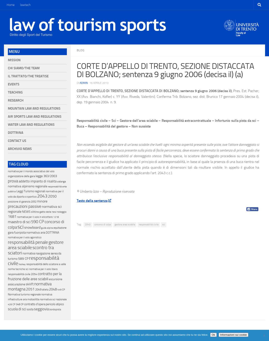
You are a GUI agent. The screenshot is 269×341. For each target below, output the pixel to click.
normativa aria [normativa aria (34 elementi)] (35, 232)
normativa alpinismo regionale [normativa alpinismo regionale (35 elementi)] (27, 186)
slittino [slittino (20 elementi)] (35, 211)
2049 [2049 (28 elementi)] (38, 289)
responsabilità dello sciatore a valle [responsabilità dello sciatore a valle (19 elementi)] (46, 264)
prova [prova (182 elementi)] (13, 181)
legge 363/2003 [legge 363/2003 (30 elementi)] (46, 176)
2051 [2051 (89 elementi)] (30, 289)
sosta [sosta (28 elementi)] (30, 309)
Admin (84, 83)
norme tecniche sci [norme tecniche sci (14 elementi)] (18, 269)
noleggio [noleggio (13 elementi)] (61, 211)
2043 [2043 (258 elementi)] (42, 196)
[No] (264, 335)
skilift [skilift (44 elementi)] (30, 284)
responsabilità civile (148, 224)
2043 (87, 224)
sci (163, 224)
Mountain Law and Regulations (34, 108)
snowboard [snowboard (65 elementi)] (32, 227)
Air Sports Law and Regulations (34, 116)
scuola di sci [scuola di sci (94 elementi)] (17, 309)
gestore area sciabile (125, 224)
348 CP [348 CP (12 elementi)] (20, 304)
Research (15, 100)
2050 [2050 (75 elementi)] (52, 196)
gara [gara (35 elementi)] (11, 232)
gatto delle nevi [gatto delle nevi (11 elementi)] (48, 211)
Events (13, 84)
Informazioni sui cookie (233, 334)
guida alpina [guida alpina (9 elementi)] (47, 227)
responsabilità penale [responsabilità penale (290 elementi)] (28, 242)
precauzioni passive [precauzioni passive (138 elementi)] (24, 206)
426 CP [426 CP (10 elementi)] (11, 304)
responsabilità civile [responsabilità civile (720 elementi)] (33, 260)
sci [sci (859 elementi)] (21, 227)
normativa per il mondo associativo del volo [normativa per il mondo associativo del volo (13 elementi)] (31, 171)
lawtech (25, 5)
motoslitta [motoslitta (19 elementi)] (33, 299)
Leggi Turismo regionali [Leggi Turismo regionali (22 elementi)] (31, 191)
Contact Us (17, 141)
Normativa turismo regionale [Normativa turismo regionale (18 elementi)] (24, 294)
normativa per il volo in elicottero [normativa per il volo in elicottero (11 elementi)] (35, 216)
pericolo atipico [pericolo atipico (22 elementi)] (55, 304)
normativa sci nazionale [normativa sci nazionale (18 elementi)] (53, 299)
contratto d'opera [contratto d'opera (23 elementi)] (34, 304)
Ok (213, 334)
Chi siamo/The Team (24, 68)
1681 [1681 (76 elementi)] (12, 216)
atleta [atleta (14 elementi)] (45, 289)
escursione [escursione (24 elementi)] (55, 279)
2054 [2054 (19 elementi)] (34, 274)
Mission (14, 60)
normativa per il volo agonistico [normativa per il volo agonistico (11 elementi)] (24, 237)
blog (80, 50)
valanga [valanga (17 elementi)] (61, 181)
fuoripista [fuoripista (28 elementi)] (20, 232)
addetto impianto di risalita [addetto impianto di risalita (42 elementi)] (37, 181)
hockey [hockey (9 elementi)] (22, 264)
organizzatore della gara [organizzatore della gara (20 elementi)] (21, 176)
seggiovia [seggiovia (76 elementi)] (41, 309)
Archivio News (20, 149)
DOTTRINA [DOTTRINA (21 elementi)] (52, 232)
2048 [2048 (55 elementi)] (53, 289)
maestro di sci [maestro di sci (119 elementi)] (19, 221)
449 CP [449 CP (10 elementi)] (61, 289)
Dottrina (15, 133)
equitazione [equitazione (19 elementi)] (59, 227)
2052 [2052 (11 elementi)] (33, 201)
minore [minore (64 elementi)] (42, 201)
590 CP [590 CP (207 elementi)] (37, 221)
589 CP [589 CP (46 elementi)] (23, 259)
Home (11, 5)
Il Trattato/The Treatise (28, 76)
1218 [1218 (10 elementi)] (56, 217)
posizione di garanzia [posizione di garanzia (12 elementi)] (19, 201)
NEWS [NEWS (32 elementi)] (26, 211)
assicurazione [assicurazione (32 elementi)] (16, 284)
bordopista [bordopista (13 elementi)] (55, 309)
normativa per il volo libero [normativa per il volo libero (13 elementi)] (43, 269)
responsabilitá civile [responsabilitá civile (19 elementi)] (19, 274)
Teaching (15, 92)
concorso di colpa (102, 224)
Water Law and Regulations (31, 125)
